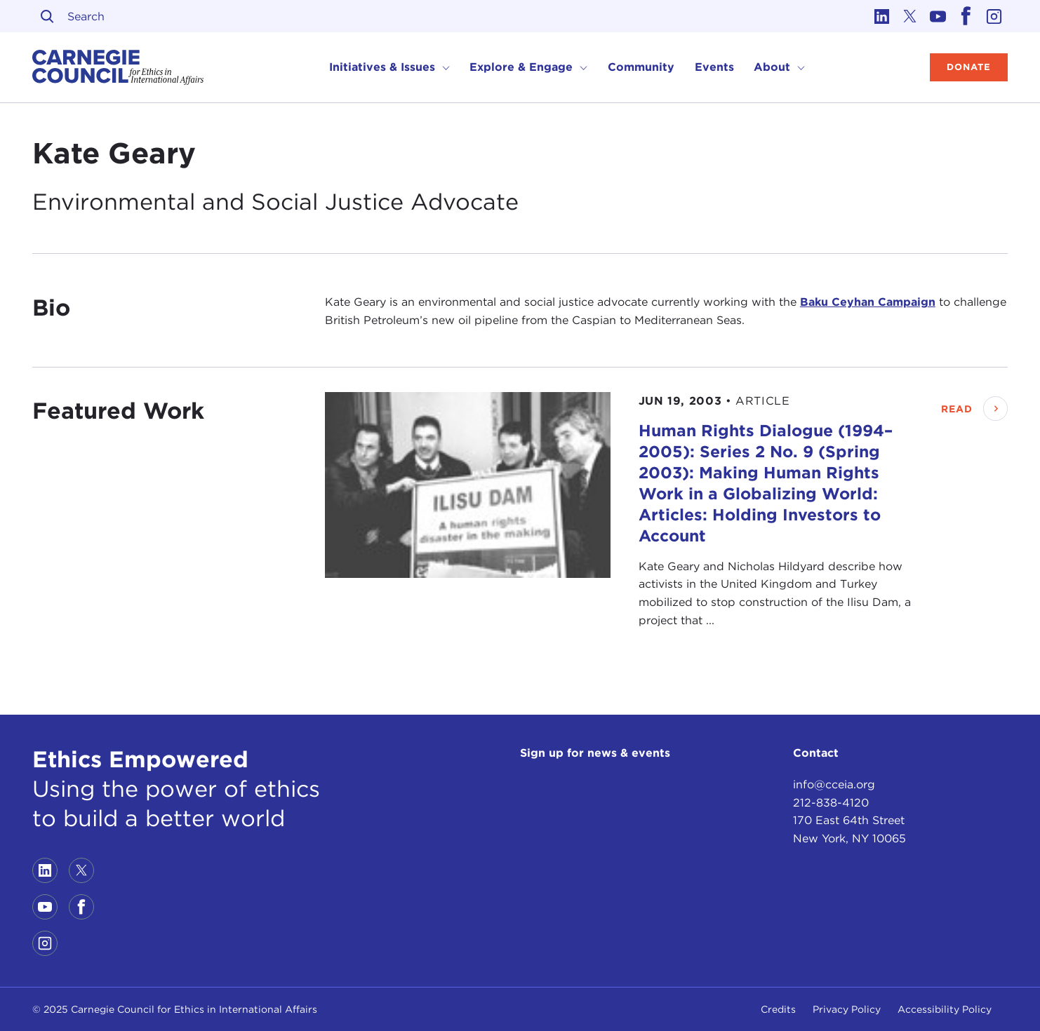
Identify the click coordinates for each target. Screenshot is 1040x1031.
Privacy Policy (847, 1009)
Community (641, 67)
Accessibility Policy (945, 1009)
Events (714, 67)
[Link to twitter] (909, 16)
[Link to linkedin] (881, 16)
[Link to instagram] (994, 16)
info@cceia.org (834, 784)
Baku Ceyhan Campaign (867, 302)
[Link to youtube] (938, 16)
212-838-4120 (831, 802)
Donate (969, 67)
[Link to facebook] (966, 16)
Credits (778, 1009)
